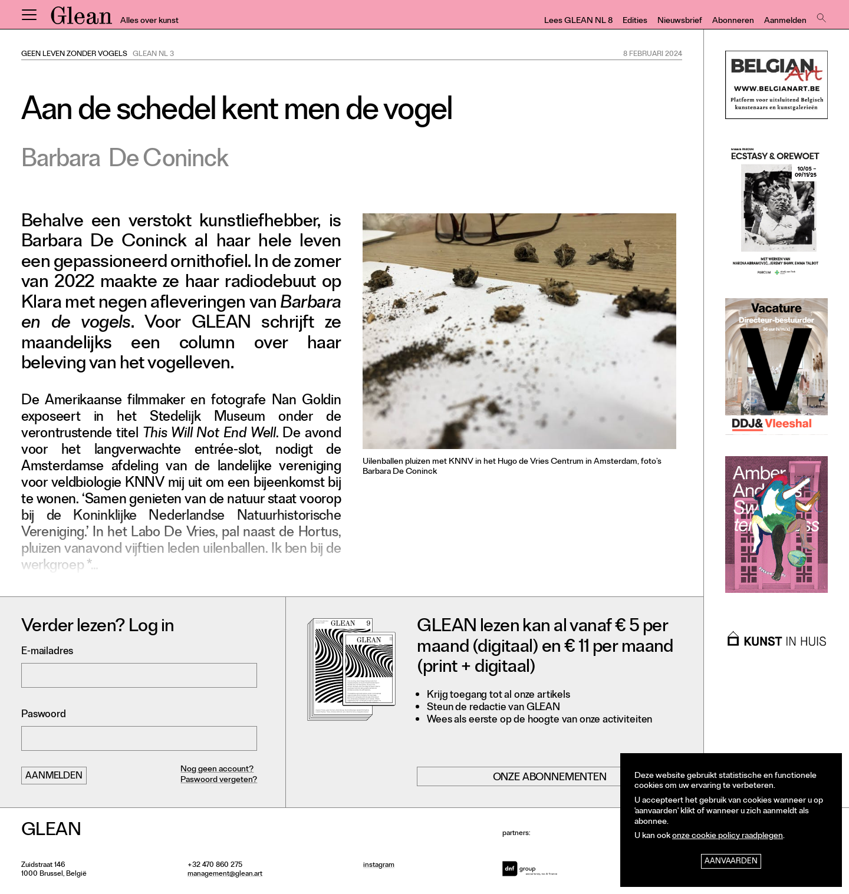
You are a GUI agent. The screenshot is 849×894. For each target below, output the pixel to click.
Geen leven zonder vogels (74, 55)
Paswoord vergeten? (218, 780)
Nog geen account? (217, 770)
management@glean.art (224, 874)
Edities (635, 21)
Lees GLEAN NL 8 (578, 21)
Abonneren (733, 21)
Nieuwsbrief (679, 21)
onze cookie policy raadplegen (727, 836)
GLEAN (81, 19)
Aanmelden (785, 21)
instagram (378, 866)
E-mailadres (47, 652)
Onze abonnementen (550, 778)
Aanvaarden (731, 862)
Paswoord (43, 715)
